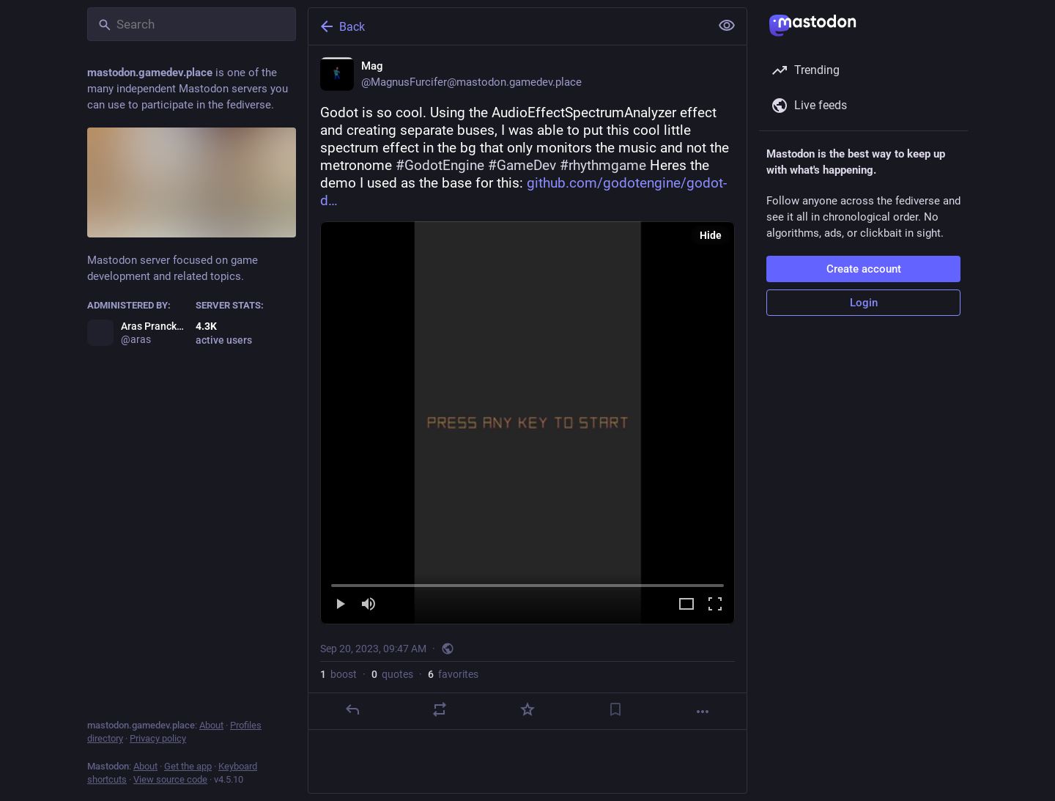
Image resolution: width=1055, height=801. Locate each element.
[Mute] (368, 605)
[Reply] (352, 709)
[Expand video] (686, 605)
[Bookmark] (615, 709)
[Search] (191, 24)
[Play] (339, 605)
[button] (527, 422)
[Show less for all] (727, 25)
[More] (702, 711)
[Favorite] (527, 709)
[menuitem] (527, 422)
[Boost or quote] (439, 709)
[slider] (527, 582)
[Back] (507, 26)
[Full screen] (715, 605)
